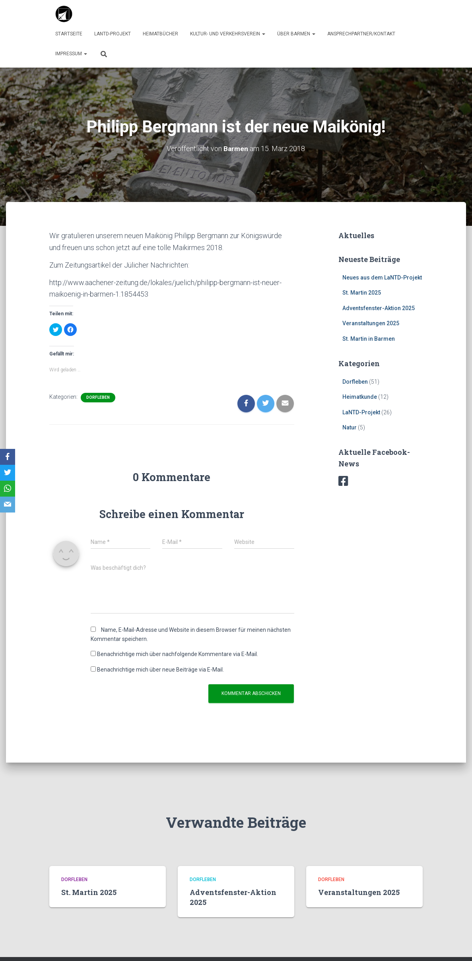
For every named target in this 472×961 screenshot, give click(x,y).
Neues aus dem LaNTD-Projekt (382, 277)
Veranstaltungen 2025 (370, 323)
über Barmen (296, 34)
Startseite (68, 34)
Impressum (71, 53)
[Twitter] (7, 473)
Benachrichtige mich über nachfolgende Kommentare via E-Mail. (177, 654)
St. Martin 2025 (361, 292)
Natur (349, 427)
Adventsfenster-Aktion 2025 (378, 308)
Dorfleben (98, 397)
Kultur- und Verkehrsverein (227, 34)
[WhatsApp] (7, 489)
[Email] (7, 505)
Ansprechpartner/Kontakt (361, 34)
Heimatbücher (160, 34)
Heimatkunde (359, 397)
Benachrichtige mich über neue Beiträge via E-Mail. (160, 669)
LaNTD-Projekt (112, 34)
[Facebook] (7, 457)
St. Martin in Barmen (368, 339)
